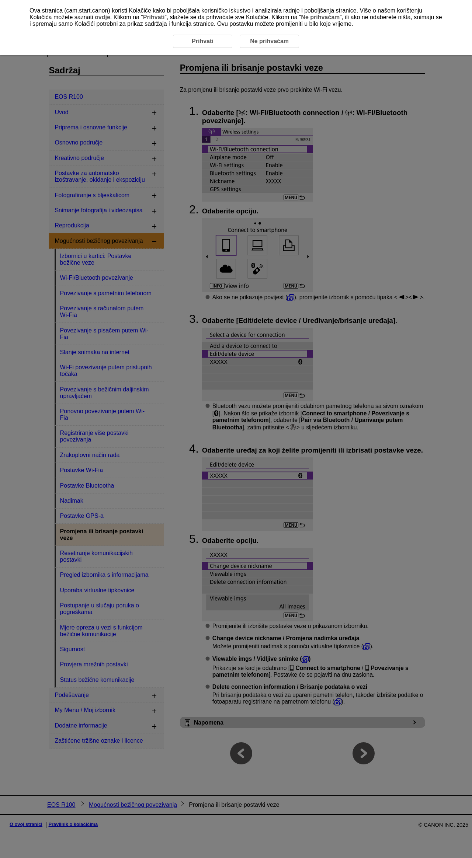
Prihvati (154, 17)
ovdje (102, 17)
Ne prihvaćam (320, 17)
